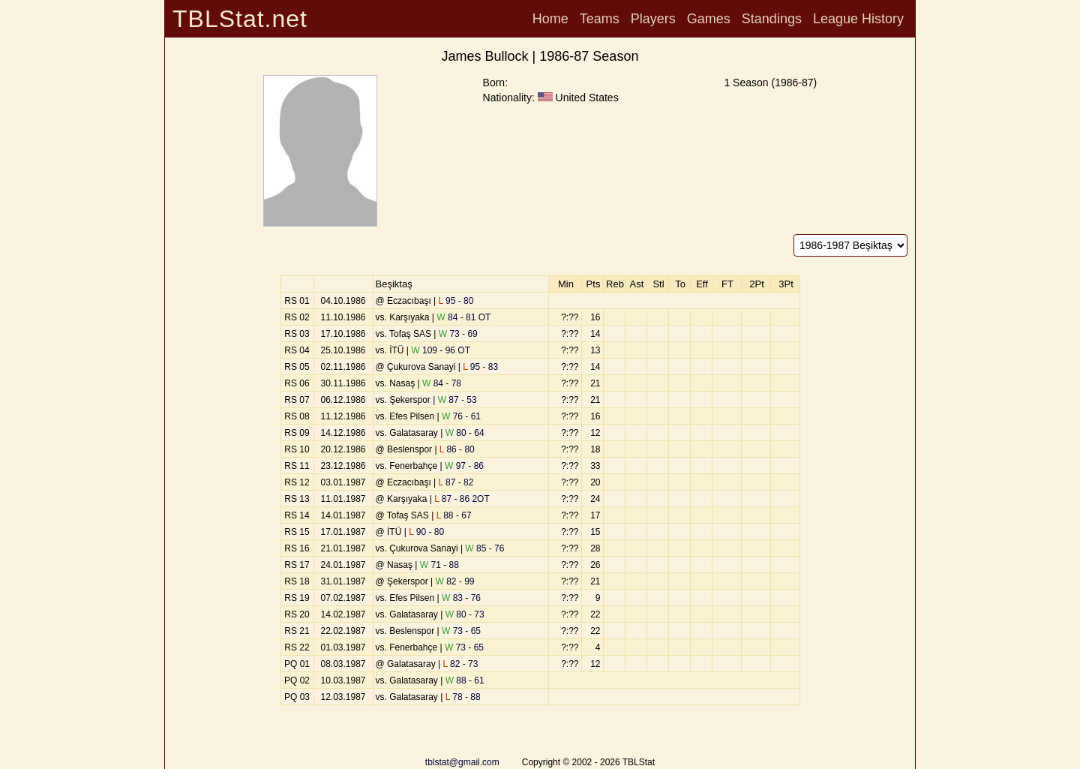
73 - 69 (458, 334)
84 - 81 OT (463, 317)
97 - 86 (464, 466)
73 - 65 (461, 631)
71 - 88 (439, 565)
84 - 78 (441, 383)
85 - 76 (484, 548)
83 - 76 (461, 598)
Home (550, 18)
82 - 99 (455, 581)
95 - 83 (480, 367)
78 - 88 (463, 697)
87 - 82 (456, 482)
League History (858, 18)
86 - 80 (457, 449)
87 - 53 (457, 400)
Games (708, 18)
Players (653, 18)
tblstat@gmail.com (462, 762)
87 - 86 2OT (462, 499)
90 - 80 (426, 532)
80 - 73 (465, 614)
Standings (772, 18)
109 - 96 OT (440, 350)
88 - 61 (465, 680)
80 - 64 (465, 433)
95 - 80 (456, 301)
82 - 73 (460, 664)
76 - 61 (461, 416)
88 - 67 (454, 515)
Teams (600, 18)
